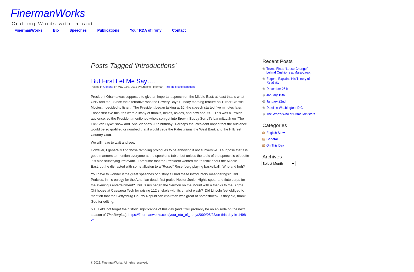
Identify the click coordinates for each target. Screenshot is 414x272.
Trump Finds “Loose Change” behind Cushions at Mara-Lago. (288, 70)
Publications (108, 30)
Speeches (78, 30)
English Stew (275, 133)
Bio (56, 30)
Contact (179, 30)
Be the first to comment (181, 86)
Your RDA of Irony (146, 30)
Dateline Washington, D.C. (285, 108)
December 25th (277, 89)
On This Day (275, 145)
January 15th (275, 95)
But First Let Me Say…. (123, 81)
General (108, 86)
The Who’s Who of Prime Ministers (290, 114)
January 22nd (276, 101)
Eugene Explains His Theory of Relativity (288, 80)
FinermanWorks (48, 13)
